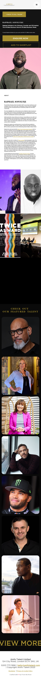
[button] (36, 4)
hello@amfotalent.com (28, 665)
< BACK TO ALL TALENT (14, 14)
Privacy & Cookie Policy (24, 671)
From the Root (26, 674)
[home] (17, 4)
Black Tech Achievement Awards (25, 129)
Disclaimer (12, 671)
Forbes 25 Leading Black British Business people (23, 136)
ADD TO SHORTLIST (21, 45)
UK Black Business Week (24, 153)
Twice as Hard (21, 140)
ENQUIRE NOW (20, 38)
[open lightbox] (10, 192)
